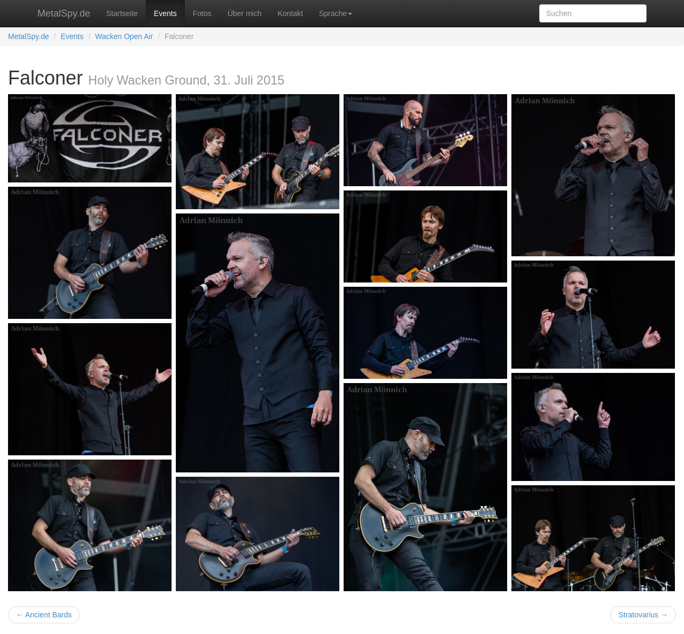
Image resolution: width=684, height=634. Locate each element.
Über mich (245, 13)
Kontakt (289, 13)
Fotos (202, 13)
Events (165, 13)
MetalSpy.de (63, 13)
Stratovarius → (643, 614)
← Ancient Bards (44, 614)
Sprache (335, 13)
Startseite (122, 13)
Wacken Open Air (124, 36)
